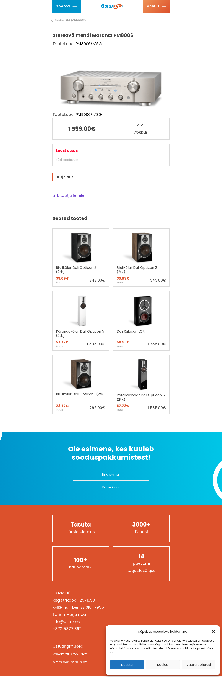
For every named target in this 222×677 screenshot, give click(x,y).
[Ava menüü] (156, 6)
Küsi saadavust (67, 160)
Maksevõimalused (69, 662)
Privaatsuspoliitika (69, 654)
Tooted (66, 6)
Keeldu (162, 664)
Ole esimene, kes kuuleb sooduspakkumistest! (111, 453)
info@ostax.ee (66, 621)
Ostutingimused (67, 646)
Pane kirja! (111, 487)
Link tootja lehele (68, 195)
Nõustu (127, 664)
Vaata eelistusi (198, 664)
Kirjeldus (65, 176)
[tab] (111, 177)
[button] (213, 631)
